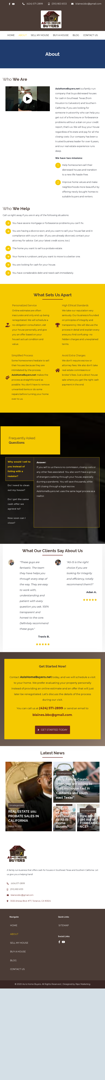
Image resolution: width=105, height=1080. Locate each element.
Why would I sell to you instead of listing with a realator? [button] (19, 469)
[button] (27, 98)
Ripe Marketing (83, 984)
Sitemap (64, 925)
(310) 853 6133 (16, 889)
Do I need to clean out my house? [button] (18, 487)
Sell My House (40, 35)
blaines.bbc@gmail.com (88, 3)
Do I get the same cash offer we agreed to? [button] (18, 504)
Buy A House (61, 35)
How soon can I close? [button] (17, 520)
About (23, 35)
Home (11, 35)
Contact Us (90, 35)
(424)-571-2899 (35, 3)
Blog (76, 35)
